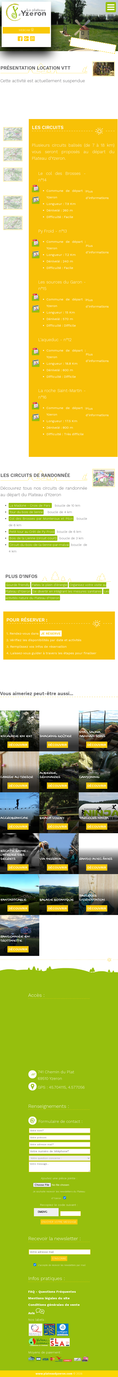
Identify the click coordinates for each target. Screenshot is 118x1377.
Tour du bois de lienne (26, 512)
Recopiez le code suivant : (59, 1204)
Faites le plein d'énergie (49, 585)
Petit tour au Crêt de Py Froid (31, 532)
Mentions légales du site (49, 1298)
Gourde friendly (18, 585)
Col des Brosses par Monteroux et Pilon (41, 518)
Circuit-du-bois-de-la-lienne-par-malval (39, 545)
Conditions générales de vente (54, 1305)
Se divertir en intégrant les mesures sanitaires (67, 591)
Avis (36, 1313)
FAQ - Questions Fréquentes (52, 1292)
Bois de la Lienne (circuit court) (33, 538)
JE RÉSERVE (51, 633)
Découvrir (18, 745)
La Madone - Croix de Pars (30, 505)
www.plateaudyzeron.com (54, 1373)
